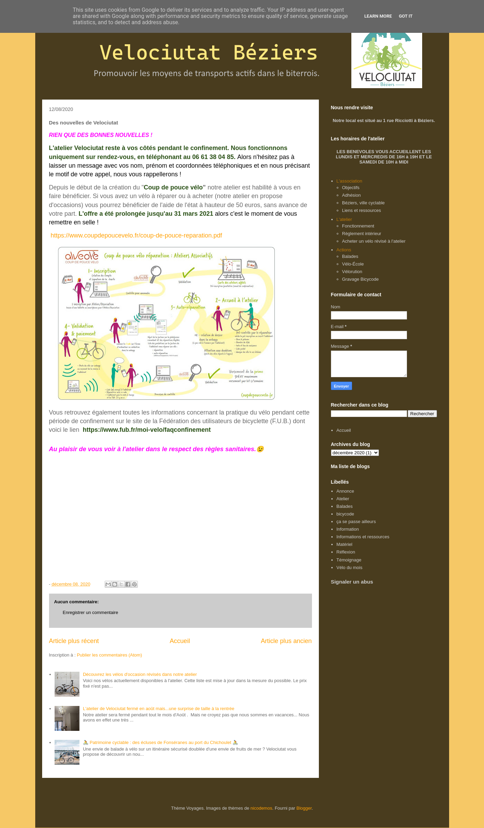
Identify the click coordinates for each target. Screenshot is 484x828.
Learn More (378, 16)
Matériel (344, 544)
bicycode (345, 514)
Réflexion (345, 552)
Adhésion (351, 195)
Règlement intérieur (361, 233)
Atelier (342, 498)
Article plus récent (74, 641)
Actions (343, 249)
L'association (349, 181)
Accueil (180, 641)
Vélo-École (353, 264)
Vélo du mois (349, 567)
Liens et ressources (361, 210)
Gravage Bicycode (360, 279)
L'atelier (344, 219)
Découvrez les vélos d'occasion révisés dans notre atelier (140, 674)
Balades (350, 256)
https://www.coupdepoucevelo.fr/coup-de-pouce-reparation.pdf (136, 235)
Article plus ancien (286, 641)
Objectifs (351, 187)
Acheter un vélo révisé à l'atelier (374, 241)
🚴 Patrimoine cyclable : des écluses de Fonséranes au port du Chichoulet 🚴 (160, 742)
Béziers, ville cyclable (363, 202)
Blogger (304, 808)
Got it (405, 16)
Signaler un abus (352, 582)
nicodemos (261, 808)
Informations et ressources (362, 536)
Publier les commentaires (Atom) (109, 655)
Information (347, 529)
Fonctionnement (358, 226)
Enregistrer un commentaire (90, 612)
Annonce (345, 491)
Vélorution (352, 271)
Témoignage (348, 559)
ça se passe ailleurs (356, 521)
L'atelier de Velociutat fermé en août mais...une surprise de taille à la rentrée (158, 708)
